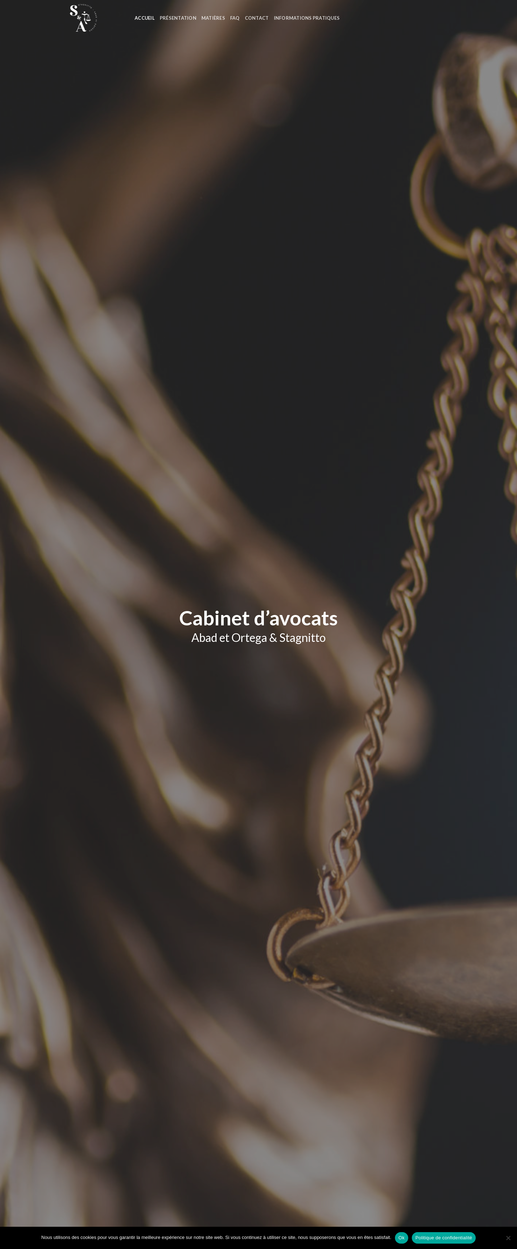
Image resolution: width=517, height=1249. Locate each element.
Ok (402, 1237)
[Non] (508, 1240)
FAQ (235, 18)
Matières (213, 18)
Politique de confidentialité (443, 1237)
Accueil (145, 18)
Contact (257, 18)
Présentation (178, 18)
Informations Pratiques (307, 18)
